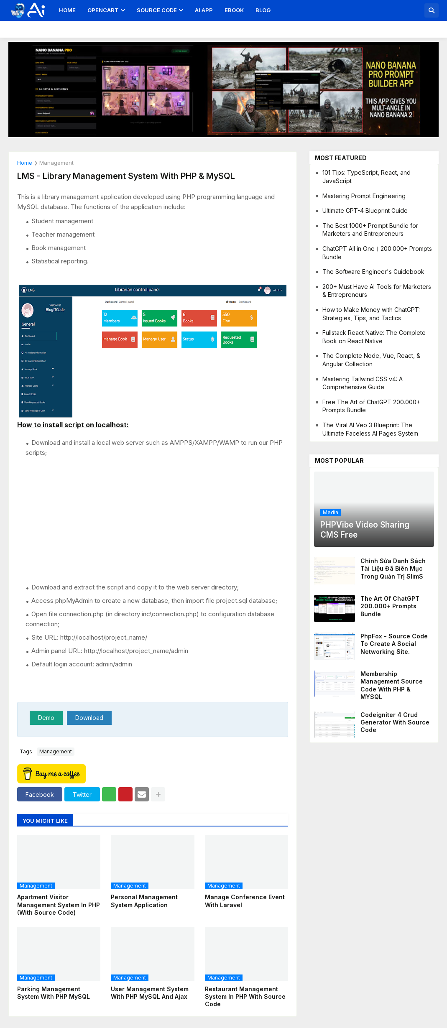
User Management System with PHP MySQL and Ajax (150, 992)
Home (67, 10)
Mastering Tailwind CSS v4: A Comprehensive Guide (362, 383)
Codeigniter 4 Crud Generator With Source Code (394, 722)
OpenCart (103, 10)
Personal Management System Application (144, 900)
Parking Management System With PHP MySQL (53, 992)
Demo (46, 717)
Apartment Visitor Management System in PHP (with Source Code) (58, 904)
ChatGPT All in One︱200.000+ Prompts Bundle (377, 252)
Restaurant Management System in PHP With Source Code (245, 996)
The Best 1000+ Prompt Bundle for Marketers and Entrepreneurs (370, 229)
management (56, 163)
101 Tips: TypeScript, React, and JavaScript (366, 176)
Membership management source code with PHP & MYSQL (391, 685)
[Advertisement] (157, 519)
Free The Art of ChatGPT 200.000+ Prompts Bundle (371, 406)
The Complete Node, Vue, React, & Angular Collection (371, 359)
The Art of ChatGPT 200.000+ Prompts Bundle (389, 606)
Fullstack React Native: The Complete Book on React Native (374, 336)
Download (89, 717)
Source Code (157, 10)
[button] (431, 10)
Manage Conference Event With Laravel (245, 900)
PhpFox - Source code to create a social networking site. (394, 644)
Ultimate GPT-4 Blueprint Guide (365, 210)
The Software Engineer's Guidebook (373, 271)
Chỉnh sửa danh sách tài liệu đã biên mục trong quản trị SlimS (393, 568)
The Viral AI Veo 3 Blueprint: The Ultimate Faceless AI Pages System (370, 429)
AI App (204, 10)
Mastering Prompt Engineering (364, 195)
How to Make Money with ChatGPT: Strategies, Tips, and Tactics (371, 313)
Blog (263, 10)
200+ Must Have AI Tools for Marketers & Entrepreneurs (376, 290)
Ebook (234, 10)
